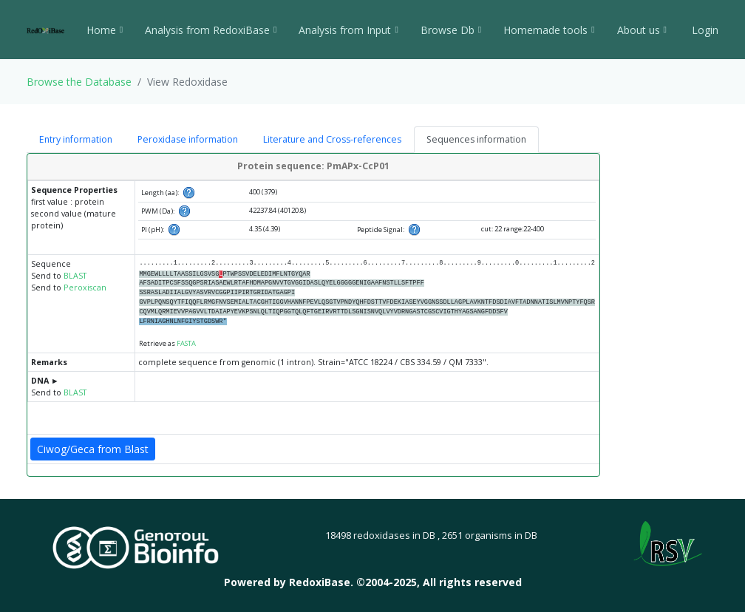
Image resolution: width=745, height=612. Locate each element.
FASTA (186, 343)
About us (642, 30)
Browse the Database (79, 82)
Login (703, 30)
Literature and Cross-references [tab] (332, 139)
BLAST (75, 276)
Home (104, 30)
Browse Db (451, 30)
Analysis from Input (348, 30)
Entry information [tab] (75, 139)
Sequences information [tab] (476, 139)
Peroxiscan (85, 287)
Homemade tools (548, 30)
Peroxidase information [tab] (187, 139)
